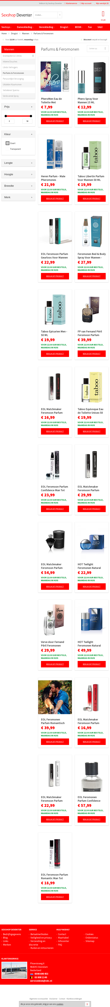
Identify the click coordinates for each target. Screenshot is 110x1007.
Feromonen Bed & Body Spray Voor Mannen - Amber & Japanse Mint (92, 255)
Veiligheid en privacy (41, 937)
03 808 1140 (38, 977)
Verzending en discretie (37, 943)
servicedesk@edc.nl (41, 980)
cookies (59, 1004)
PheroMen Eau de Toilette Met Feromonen (51, 100)
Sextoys (6, 27)
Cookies (90, 934)
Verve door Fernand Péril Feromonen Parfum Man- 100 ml (53, 643)
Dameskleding (25, 27)
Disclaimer (53, 999)
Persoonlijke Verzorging (13, 78)
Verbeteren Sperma (11, 90)
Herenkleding (46, 27)
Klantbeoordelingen (74, 999)
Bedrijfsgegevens (12, 934)
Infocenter (63, 941)
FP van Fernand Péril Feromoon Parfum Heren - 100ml (90, 333)
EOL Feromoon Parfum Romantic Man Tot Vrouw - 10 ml (54, 876)
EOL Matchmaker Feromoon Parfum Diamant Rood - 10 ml (90, 721)
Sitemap (90, 941)
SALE (100, 27)
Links (5, 941)
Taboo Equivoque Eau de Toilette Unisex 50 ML (90, 411)
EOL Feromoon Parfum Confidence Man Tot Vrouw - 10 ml (54, 488)
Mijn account (85, 3)
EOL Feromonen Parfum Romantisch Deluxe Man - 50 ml (53, 721)
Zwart (12, 143)
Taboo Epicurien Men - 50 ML (54, 333)
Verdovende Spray (11, 96)
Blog (5, 937)
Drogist (64, 27)
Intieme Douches (10, 61)
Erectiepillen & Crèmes (12, 55)
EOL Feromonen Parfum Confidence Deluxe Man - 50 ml (89, 799)
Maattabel (63, 937)
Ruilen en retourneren (42, 948)
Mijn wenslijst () (101, 3)
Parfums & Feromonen (13, 73)
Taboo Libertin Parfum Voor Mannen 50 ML (91, 178)
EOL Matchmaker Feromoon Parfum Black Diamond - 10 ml (54, 799)
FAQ (60, 944)
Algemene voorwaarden (39, 999)
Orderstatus (92, 937)
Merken (7, 944)
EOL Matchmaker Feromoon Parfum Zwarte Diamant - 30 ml (55, 566)
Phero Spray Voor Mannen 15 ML (88, 100)
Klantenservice (71, 3)
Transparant (15, 149)
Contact (62, 934)
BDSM (78, 27)
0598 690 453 (39, 973)
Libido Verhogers (10, 67)
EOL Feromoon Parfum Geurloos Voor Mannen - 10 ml (54, 255)
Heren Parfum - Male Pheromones (53, 178)
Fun (90, 27)
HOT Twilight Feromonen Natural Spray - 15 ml (89, 566)
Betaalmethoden (39, 934)
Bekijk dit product (55, 121)
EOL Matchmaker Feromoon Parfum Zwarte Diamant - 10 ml (55, 411)
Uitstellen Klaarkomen (12, 84)
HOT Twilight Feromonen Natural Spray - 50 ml (89, 643)
